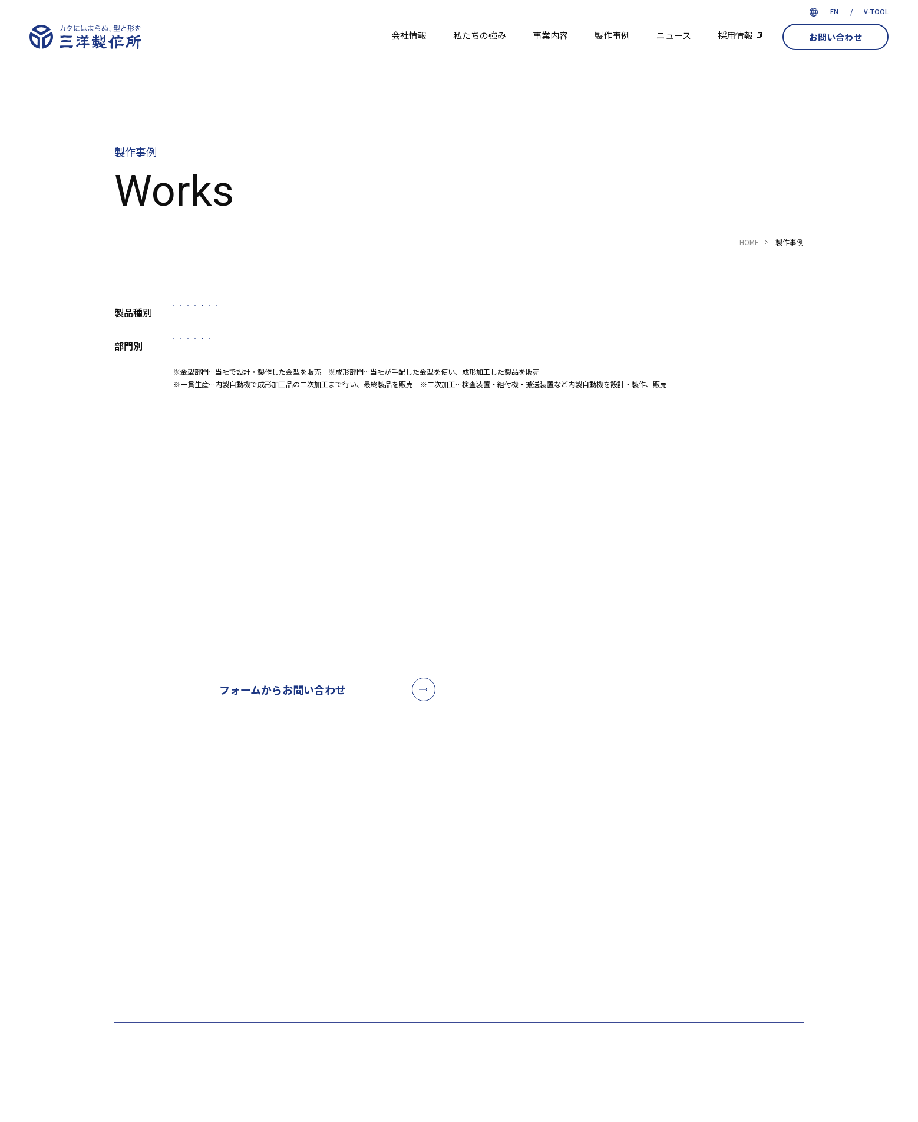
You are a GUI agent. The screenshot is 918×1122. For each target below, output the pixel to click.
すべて (204, 316)
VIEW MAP (664, 957)
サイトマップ (139, 1074)
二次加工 (510, 357)
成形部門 (354, 357)
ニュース (673, 35)
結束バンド (559, 316)
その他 (697, 316)
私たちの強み (479, 35)
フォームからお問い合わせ (282, 704)
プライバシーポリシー (217, 1074)
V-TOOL (876, 11)
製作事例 (612, 35)
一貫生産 (432, 357)
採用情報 (735, 35)
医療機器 (346, 316)
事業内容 (550, 35)
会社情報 (409, 35)
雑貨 (633, 316)
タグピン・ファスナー (450, 316)
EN (834, 11)
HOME (749, 242)
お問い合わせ (835, 37)
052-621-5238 (641, 712)
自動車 (272, 316)
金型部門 (277, 357)
